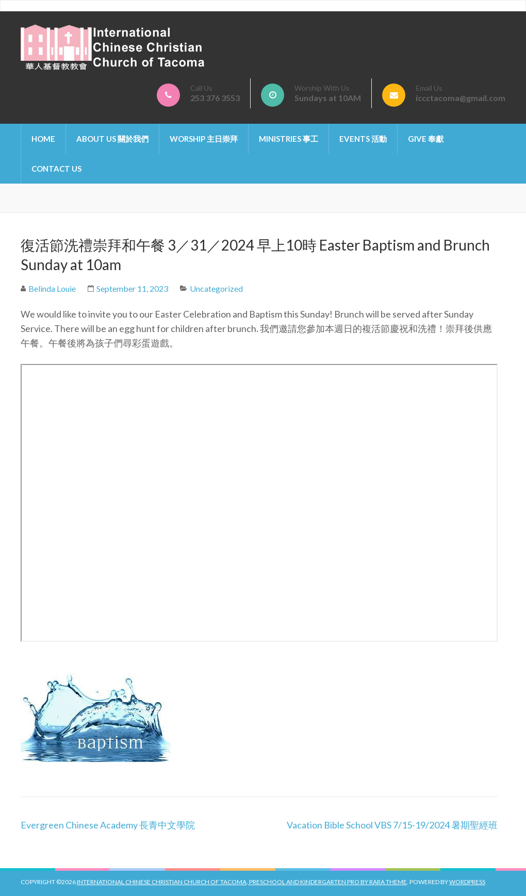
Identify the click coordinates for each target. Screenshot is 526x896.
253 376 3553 (215, 98)
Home (43, 138)
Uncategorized (216, 288)
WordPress (467, 882)
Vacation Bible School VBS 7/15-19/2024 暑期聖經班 (392, 825)
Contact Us (56, 168)
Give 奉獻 (425, 138)
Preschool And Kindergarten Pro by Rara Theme (327, 882)
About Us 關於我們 (112, 138)
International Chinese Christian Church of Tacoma (161, 882)
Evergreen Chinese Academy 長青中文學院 (108, 825)
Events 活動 (363, 138)
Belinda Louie (52, 288)
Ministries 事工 (288, 138)
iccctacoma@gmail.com (460, 98)
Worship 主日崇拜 (204, 138)
